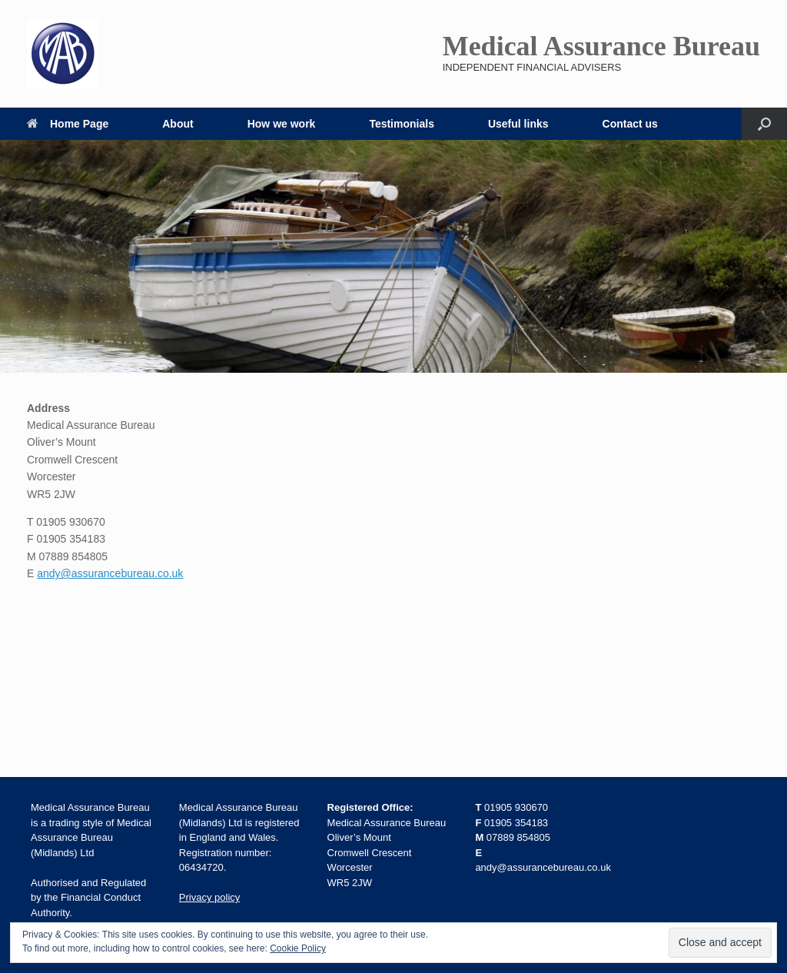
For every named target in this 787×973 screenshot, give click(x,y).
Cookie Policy (298, 948)
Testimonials (401, 124)
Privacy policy (209, 897)
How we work (281, 124)
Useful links (518, 124)
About (177, 124)
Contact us (630, 124)
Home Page (67, 124)
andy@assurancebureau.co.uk (110, 573)
